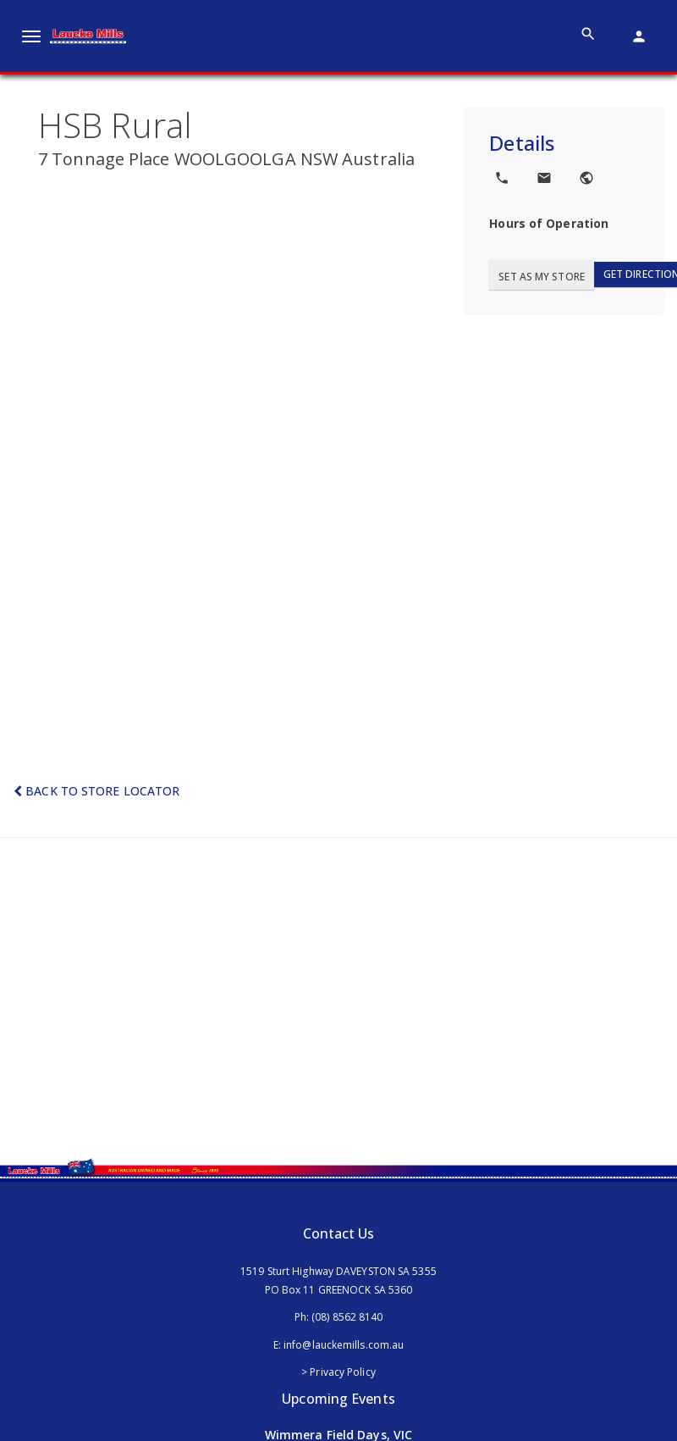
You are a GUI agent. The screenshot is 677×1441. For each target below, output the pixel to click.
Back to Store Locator (96, 791)
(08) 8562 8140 (347, 1317)
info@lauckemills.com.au (343, 1345)
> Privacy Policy (338, 1372)
